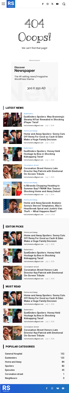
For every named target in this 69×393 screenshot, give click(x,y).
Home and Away (30, 131)
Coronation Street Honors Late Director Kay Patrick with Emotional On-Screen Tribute (43, 171)
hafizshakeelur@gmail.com (33, 125)
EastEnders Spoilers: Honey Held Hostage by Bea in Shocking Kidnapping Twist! (42, 154)
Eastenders (28, 113)
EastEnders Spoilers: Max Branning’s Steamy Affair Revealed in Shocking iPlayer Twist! (44, 119)
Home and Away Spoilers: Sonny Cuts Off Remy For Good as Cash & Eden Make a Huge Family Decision (44, 137)
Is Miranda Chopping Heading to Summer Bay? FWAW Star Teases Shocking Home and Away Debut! (42, 188)
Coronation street (31, 165)
